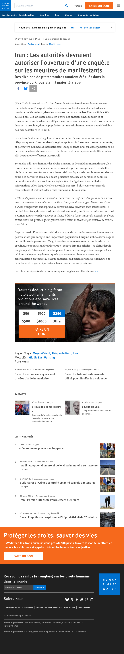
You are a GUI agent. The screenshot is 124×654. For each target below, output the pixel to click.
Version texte (84, 607)
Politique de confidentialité (49, 607)
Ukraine (70, 14)
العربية (37, 44)
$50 (26, 313)
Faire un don (99, 5)
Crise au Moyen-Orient (90, 14)
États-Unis (46, 14)
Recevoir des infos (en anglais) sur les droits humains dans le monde (47, 578)
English (31, 44)
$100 (42, 313)
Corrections (27, 607)
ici (96, 271)
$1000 (42, 321)
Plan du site (69, 607)
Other (57, 321)
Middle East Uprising (42, 357)
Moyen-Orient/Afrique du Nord (52, 353)
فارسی (58, 44)
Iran (58, 14)
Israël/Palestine (28, 14)
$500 (26, 321)
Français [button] (78, 5)
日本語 (52, 44)
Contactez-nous (12, 607)
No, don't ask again (90, 27)
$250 (57, 313)
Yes (73, 27)
